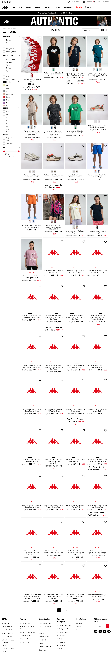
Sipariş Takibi (80, 623)
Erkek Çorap (61, 635)
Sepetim (78, 620)
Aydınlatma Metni (7, 623)
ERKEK (37, 7)
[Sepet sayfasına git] (89, 2)
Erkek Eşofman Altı (63, 625)
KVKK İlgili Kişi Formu (27, 625)
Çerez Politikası (25, 616)
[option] (55, 13)
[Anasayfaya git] (5, 7)
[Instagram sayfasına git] (2, 2)
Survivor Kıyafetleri (45, 640)
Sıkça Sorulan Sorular (27, 632)
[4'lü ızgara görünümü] (102, 31)
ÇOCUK (57, 7)
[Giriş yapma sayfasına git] (103, 2)
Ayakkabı (41, 626)
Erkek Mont (61, 639)
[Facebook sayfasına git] (7, 2)
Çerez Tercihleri (25, 635)
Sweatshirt (42, 633)
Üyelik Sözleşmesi (26, 629)
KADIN (28, 7)
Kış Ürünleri (42, 643)
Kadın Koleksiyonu (45, 620)
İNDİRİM (79, 7)
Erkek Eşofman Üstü (64, 619)
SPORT (47, 7)
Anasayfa (6, 28)
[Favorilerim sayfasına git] (74, 2)
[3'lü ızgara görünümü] (106, 31)
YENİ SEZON (17, 7)
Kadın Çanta (61, 632)
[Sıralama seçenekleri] (90, 30)
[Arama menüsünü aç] (86, 7)
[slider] (4, 151)
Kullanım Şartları (7, 626)
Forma (41, 636)
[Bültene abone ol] (107, 619)
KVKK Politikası (7, 630)
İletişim (4, 639)
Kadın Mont (61, 642)
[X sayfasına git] (5, 2)
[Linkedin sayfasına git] (10, 2)
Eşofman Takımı (44, 630)
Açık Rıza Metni (7, 620)
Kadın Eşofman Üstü (63, 622)
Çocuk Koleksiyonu (45, 623)
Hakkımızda (5, 616)
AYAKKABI (68, 7)
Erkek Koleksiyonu (45, 616)
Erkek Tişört (61, 629)
